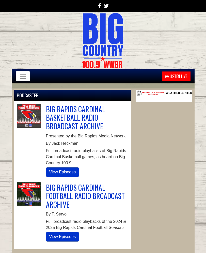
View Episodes (62, 172)
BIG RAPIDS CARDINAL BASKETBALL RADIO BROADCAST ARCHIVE (75, 117)
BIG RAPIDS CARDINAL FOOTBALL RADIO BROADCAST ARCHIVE (85, 196)
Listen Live (176, 76)
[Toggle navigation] (23, 76)
